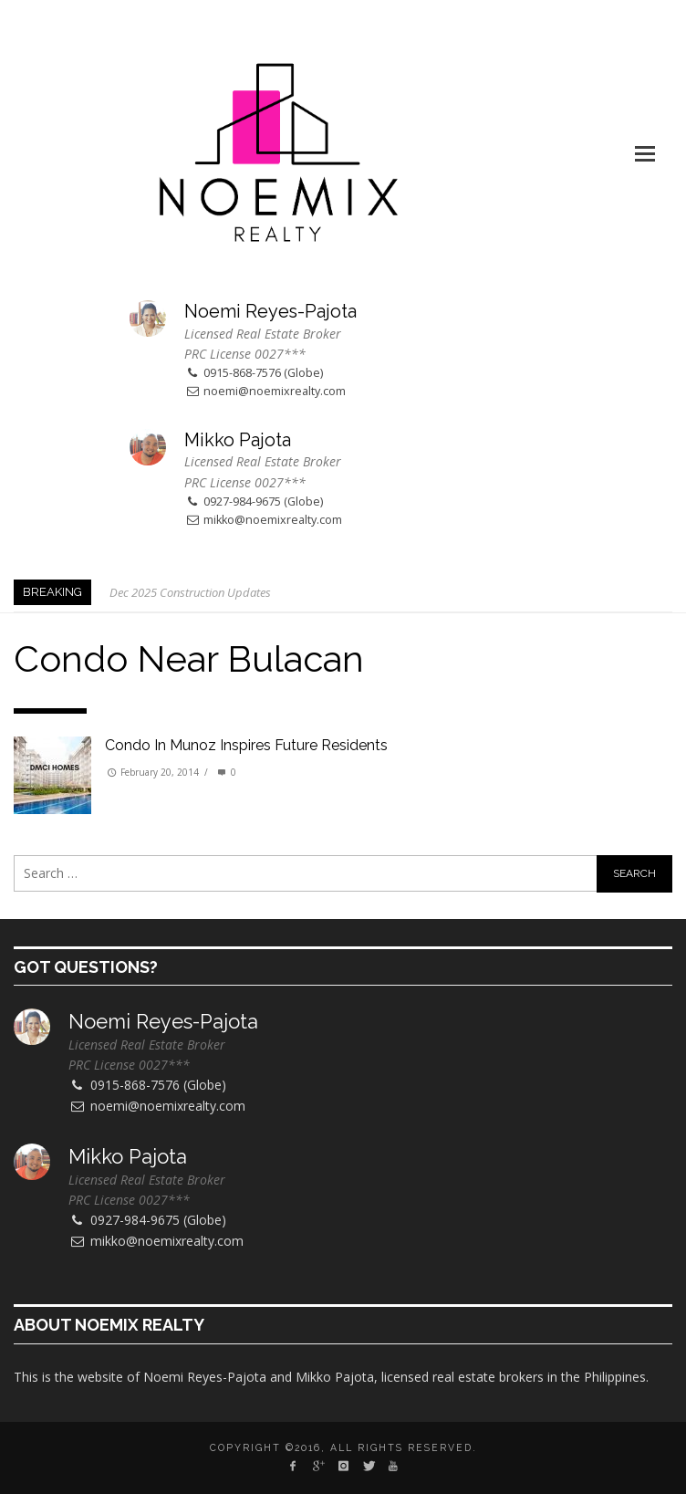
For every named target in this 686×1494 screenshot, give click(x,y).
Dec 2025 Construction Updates (190, 592)
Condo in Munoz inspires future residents (246, 745)
